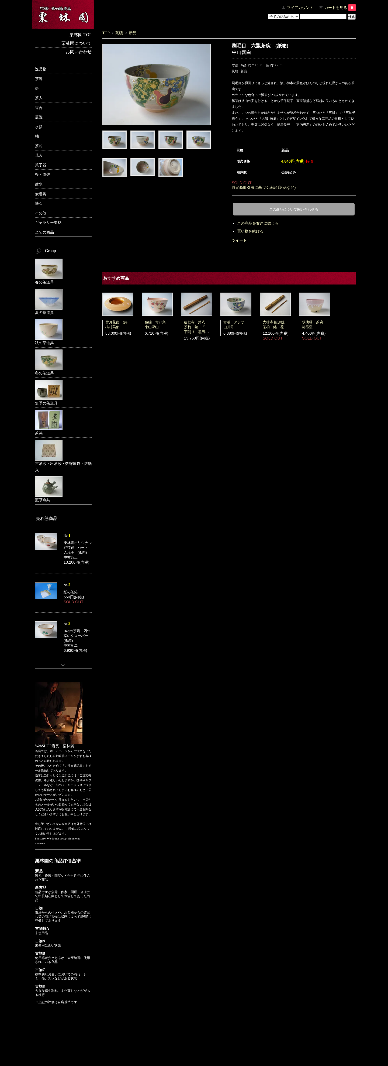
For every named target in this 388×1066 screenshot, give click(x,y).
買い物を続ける (250, 231)
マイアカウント (300, 7)
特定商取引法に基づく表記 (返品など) (264, 187)
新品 (132, 33)
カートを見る (340, 7)
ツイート (239, 240)
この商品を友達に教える (258, 223)
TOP (105, 33)
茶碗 (119, 33)
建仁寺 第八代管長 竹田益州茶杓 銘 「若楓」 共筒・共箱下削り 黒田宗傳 (210, 327)
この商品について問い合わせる (293, 209)
